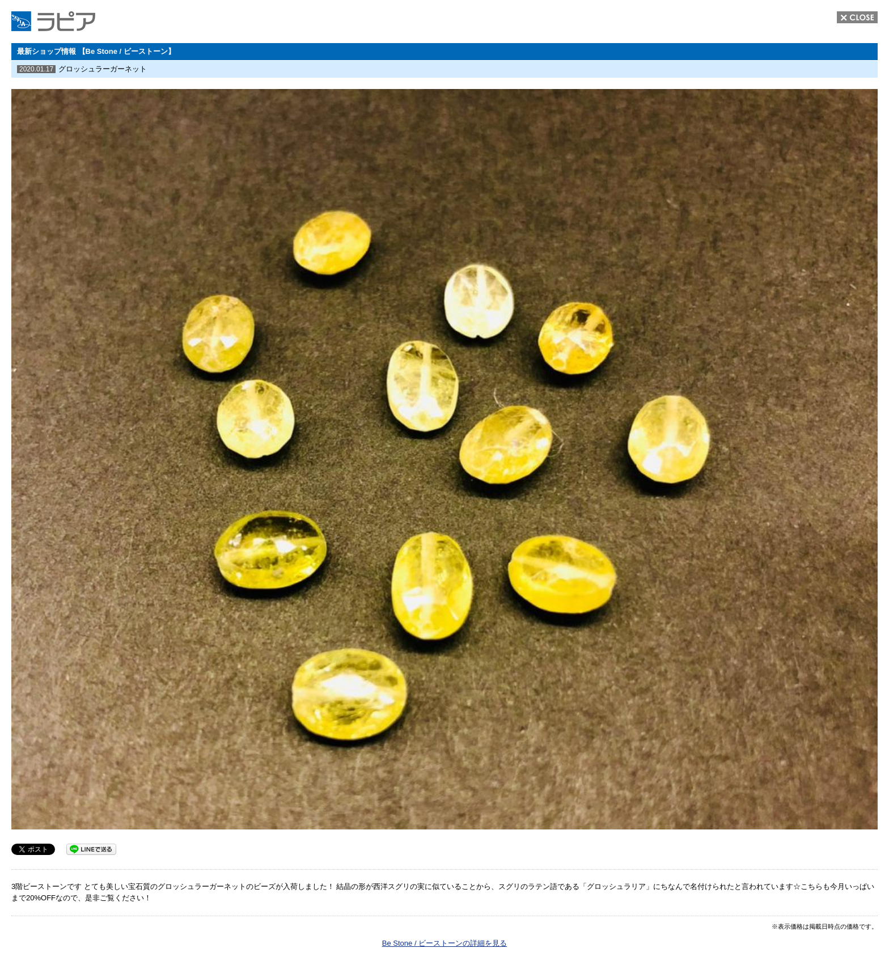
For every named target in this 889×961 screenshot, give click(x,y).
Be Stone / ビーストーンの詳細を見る (444, 943)
